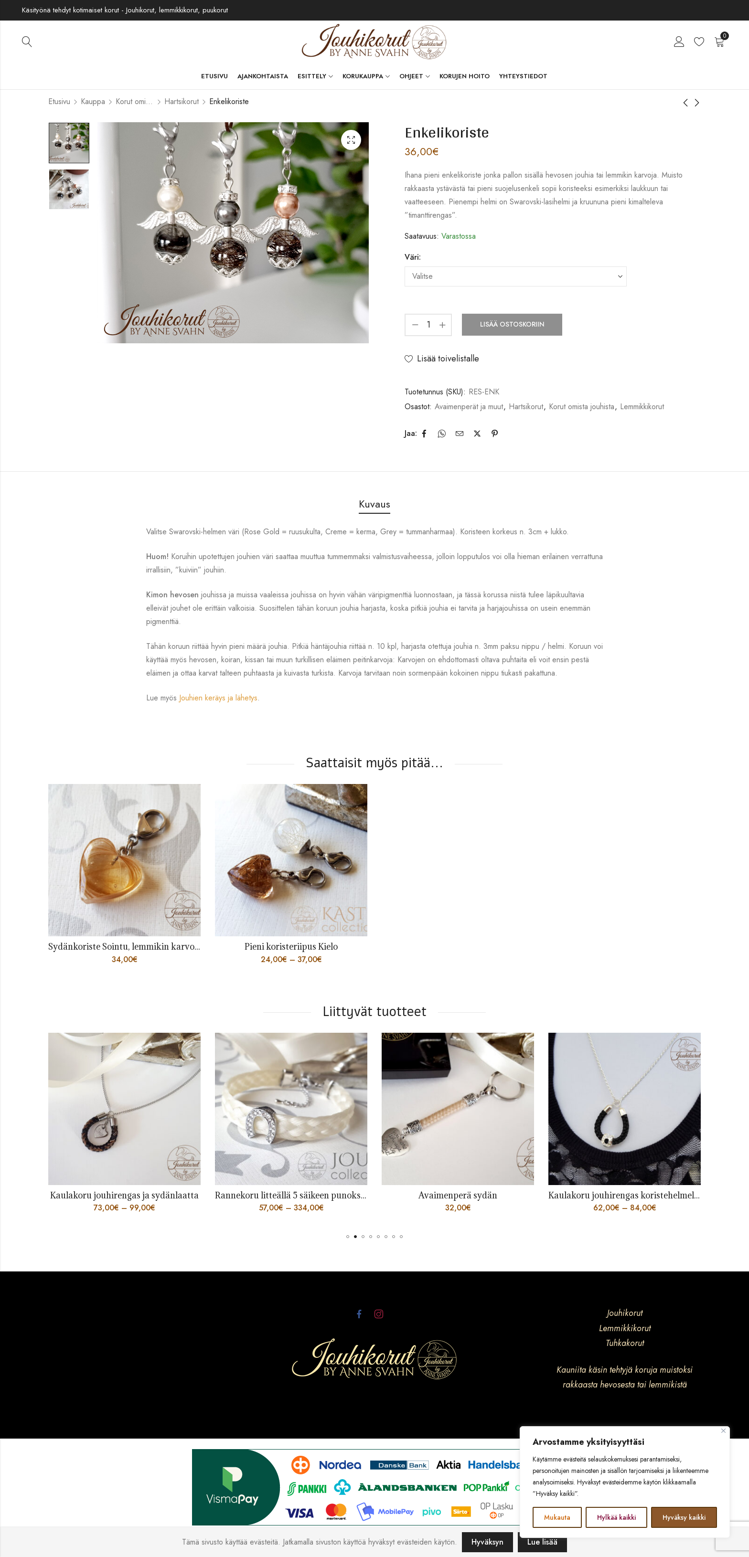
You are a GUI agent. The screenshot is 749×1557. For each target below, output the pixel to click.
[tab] (374, 504)
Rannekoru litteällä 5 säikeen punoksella (317, 1195)
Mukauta (557, 1517)
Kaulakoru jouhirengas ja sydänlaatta (147, 1195)
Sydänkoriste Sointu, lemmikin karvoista (128, 946)
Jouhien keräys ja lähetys (218, 697)
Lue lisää (542, 1541)
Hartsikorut (181, 101)
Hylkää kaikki (616, 1517)
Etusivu (59, 101)
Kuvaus (374, 503)
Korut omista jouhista (135, 101)
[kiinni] (723, 1431)
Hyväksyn (487, 1541)
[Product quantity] (428, 325)
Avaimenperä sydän (480, 1195)
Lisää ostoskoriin (512, 324)
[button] (347, 1236)
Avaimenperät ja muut (469, 406)
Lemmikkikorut (642, 406)
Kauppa (93, 101)
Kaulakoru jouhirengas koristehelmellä (647, 1195)
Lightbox (351, 140)
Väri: (413, 257)
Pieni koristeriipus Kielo (291, 946)
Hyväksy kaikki (684, 1517)
